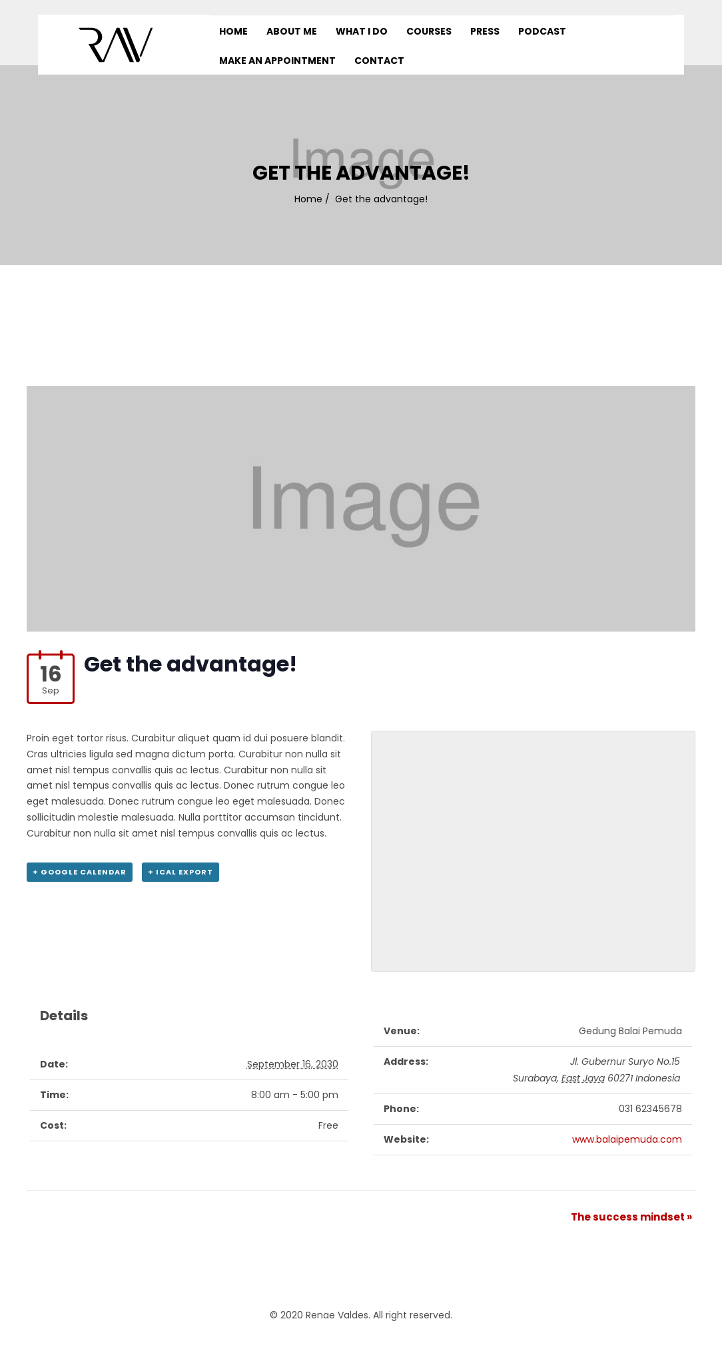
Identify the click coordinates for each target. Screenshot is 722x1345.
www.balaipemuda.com (627, 1139)
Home (308, 199)
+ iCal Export (180, 871)
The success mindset (631, 1217)
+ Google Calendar (80, 871)
